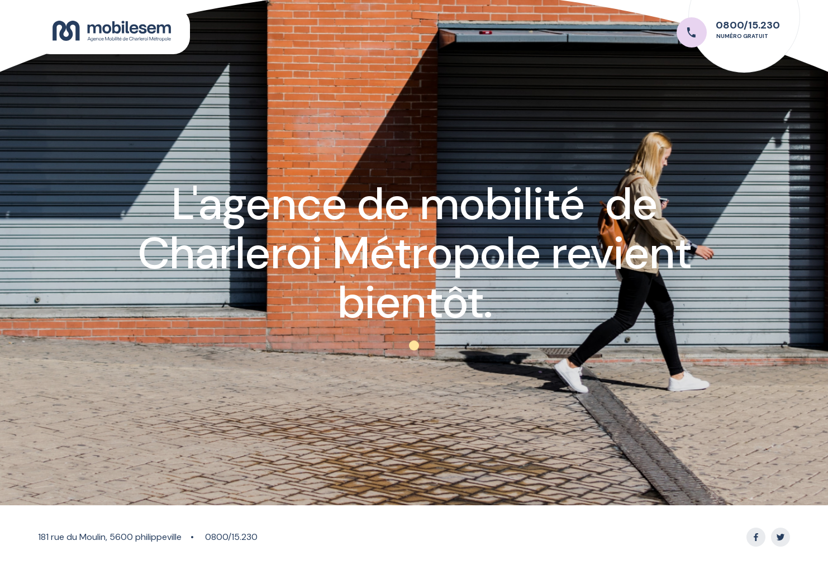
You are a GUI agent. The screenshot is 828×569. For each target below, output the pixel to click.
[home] (112, 31)
